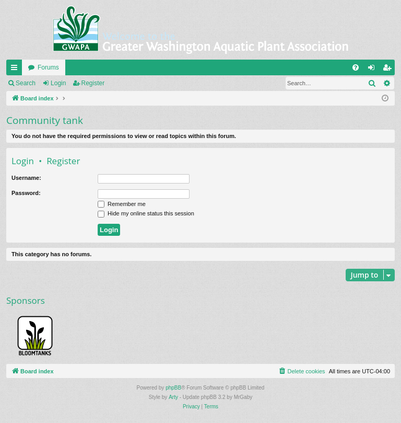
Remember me (122, 204)
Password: (26, 193)
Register (93, 83)
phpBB (173, 388)
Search (26, 83)
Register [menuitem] (389, 69)
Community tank (44, 120)
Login (58, 83)
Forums (48, 67)
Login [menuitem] (373, 69)
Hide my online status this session (146, 213)
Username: (26, 178)
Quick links (16, 69)
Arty (173, 397)
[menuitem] (355, 67)
